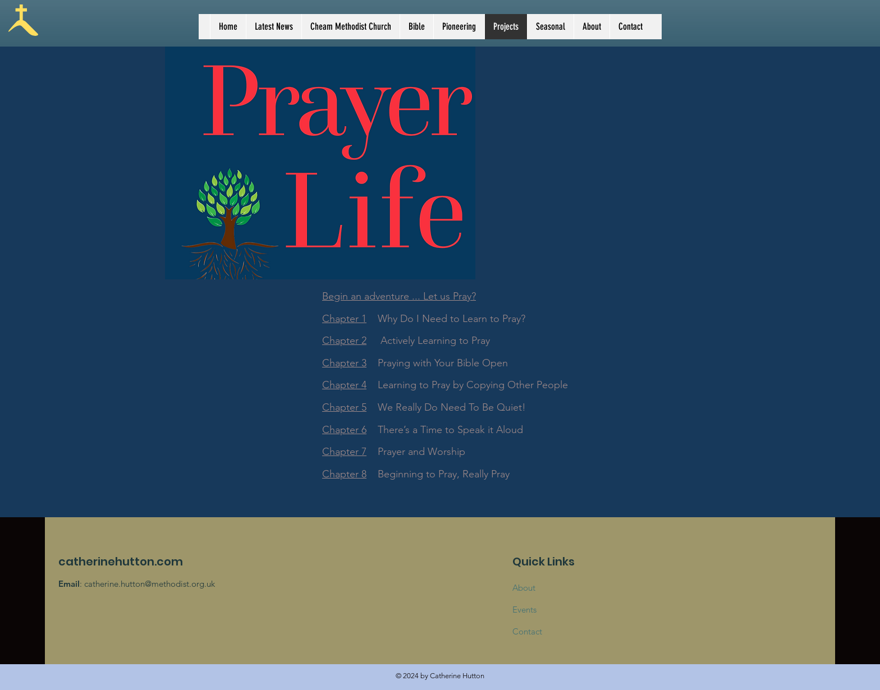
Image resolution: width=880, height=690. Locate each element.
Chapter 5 (344, 407)
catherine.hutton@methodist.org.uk (149, 583)
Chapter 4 (344, 385)
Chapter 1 (344, 318)
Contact (527, 631)
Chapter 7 (344, 451)
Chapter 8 (344, 474)
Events (524, 609)
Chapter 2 (344, 340)
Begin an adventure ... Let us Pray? (399, 296)
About (523, 587)
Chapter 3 (344, 363)
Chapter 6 (344, 430)
